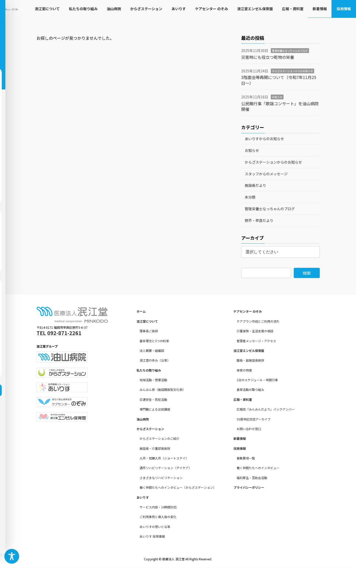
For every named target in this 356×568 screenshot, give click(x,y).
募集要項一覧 (246, 458)
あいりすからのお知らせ (264, 138)
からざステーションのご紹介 (159, 439)
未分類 (250, 197)
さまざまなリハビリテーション (161, 477)
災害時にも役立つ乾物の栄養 (267, 57)
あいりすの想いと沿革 (155, 526)
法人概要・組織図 (152, 350)
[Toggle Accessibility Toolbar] (12, 556)
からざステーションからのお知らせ (292, 71)
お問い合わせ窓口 (249, 429)
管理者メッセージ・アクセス (256, 341)
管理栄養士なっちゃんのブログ (290, 50)
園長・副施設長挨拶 (250, 360)
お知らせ (277, 97)
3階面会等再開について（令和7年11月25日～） (278, 80)
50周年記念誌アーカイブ (254, 419)
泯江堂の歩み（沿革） (155, 360)
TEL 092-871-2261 (58, 333)
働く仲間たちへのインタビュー (258, 468)
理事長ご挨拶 (149, 331)
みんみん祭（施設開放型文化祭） (163, 390)
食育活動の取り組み (250, 390)
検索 (307, 273)
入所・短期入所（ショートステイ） (164, 458)
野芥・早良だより (259, 220)
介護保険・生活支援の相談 (255, 331)
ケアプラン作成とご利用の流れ (258, 321)
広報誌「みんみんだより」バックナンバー (266, 409)
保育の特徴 (244, 370)
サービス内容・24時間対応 (158, 507)
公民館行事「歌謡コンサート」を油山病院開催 (280, 106)
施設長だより (255, 185)
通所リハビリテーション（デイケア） (166, 468)
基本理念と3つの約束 (154, 341)
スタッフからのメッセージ (266, 173)
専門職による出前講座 (155, 409)
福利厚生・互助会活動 (252, 477)
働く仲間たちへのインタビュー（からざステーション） (178, 487)
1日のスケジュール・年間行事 (257, 380)
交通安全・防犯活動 (153, 399)
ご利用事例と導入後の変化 (158, 517)
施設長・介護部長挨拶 (155, 448)
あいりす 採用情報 (152, 536)
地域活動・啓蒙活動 (153, 380)
